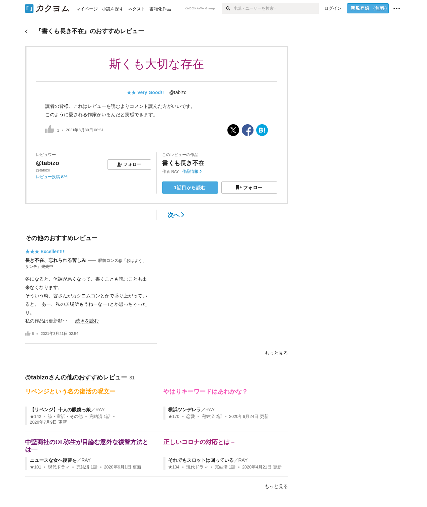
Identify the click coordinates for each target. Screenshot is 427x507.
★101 (35, 467)
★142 (35, 416)
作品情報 (191, 171)
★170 (174, 416)
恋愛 (190, 416)
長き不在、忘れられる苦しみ (55, 260)
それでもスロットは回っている (201, 460)
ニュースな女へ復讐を (53, 460)
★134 (174, 467)
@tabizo (178, 92)
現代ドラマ (59, 467)
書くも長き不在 (183, 163)
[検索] (227, 8)
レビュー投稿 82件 (52, 177)
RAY (175, 171)
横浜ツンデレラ (184, 409)
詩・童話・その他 (65, 416)
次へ (176, 215)
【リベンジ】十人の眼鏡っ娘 (60, 409)
